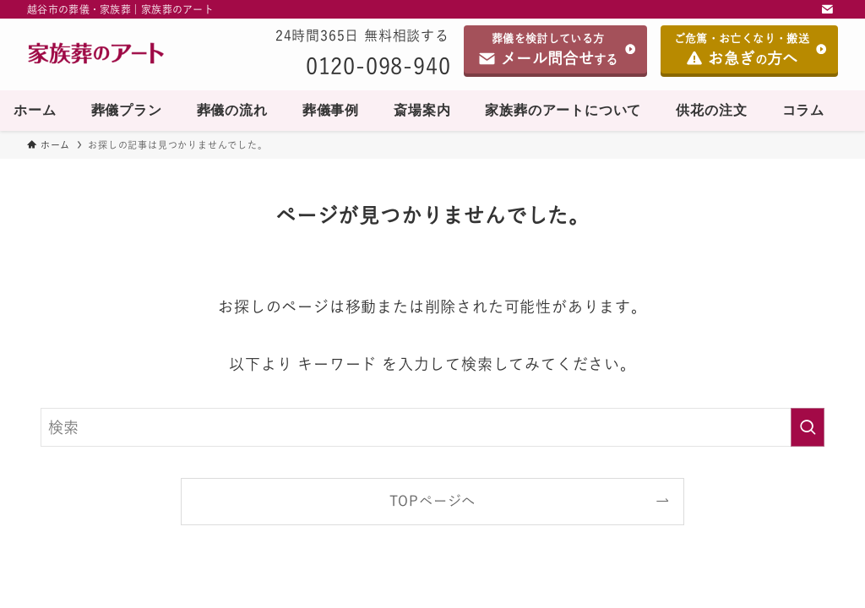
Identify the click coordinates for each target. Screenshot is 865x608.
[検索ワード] (432, 427)
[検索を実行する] (807, 427)
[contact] (827, 9)
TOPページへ (432, 501)
